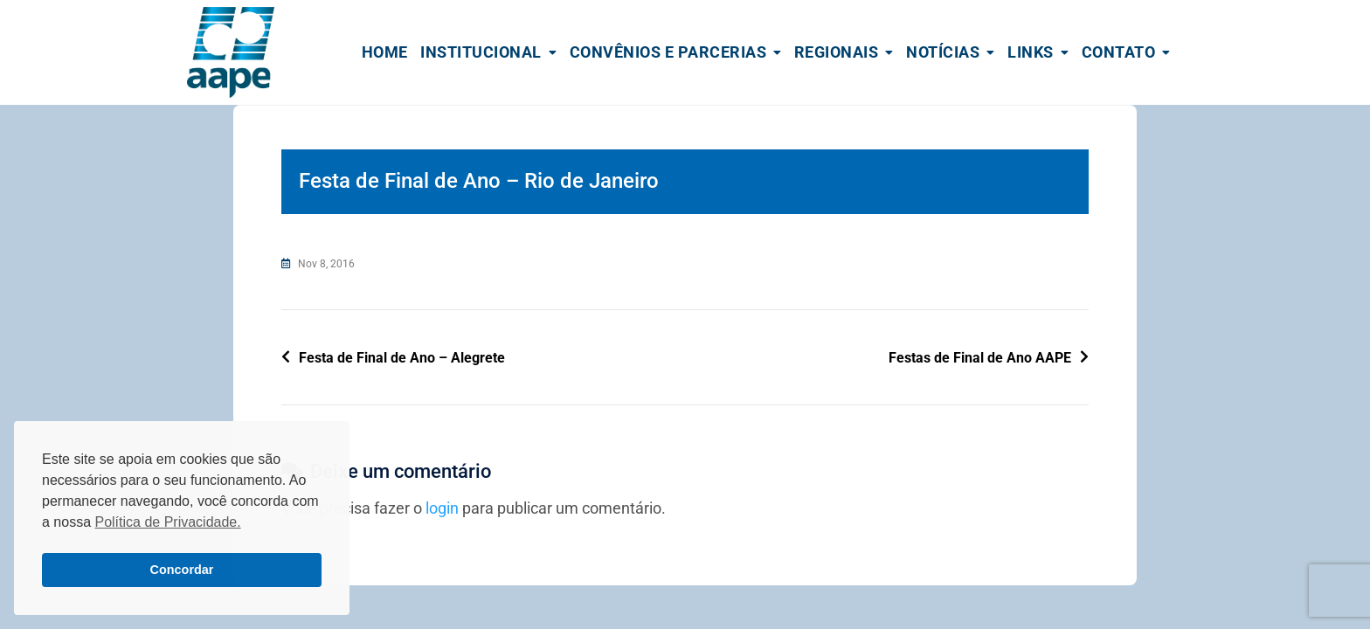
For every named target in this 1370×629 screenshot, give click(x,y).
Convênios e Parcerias (668, 52)
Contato (1119, 52)
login (442, 508)
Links (1030, 52)
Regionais (836, 52)
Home (385, 52)
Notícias (942, 52)
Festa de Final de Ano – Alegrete (402, 357)
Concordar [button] (182, 570)
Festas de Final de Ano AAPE (980, 357)
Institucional (481, 52)
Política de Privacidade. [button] (167, 522)
